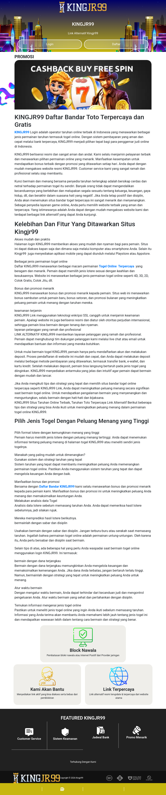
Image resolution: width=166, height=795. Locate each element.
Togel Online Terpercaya (116, 266)
